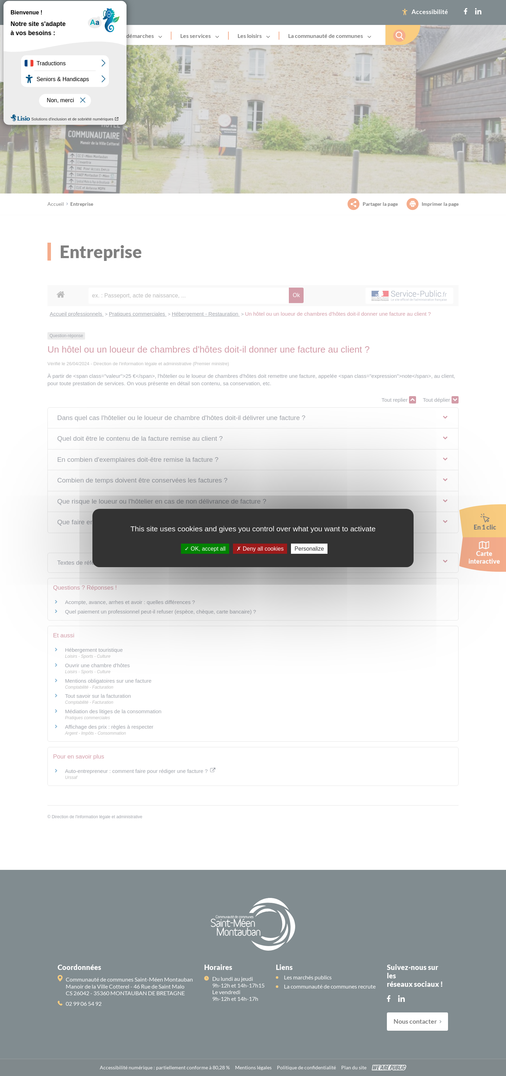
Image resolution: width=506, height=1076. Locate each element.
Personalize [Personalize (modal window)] (309, 549)
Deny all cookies (260, 549)
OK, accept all (205, 549)
